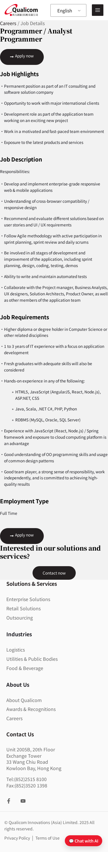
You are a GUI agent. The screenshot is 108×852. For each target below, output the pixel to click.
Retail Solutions (23, 608)
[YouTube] (23, 801)
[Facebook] (8, 801)
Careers (14, 718)
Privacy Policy (17, 838)
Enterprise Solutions (28, 599)
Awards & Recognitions (31, 709)
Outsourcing (19, 617)
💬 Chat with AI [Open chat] (83, 841)
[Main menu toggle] (98, 10)
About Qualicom (24, 700)
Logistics (15, 649)
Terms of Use (47, 838)
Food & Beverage (24, 668)
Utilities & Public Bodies (32, 659)
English (65, 10)
